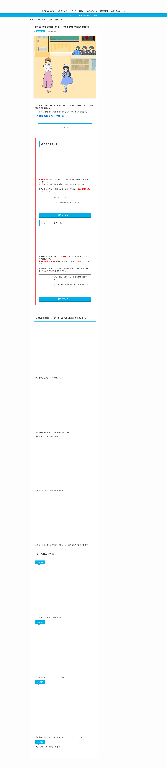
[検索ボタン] (124, 11)
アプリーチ (78, 202)
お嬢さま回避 (40, 31)
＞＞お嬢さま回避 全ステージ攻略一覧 (49, 116)
